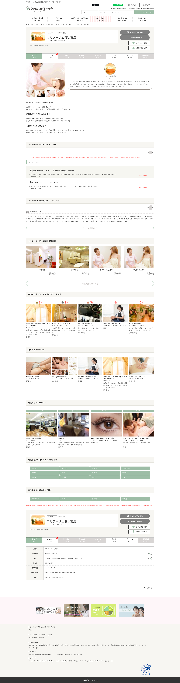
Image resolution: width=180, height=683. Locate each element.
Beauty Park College (61, 661)
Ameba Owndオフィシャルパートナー (55, 654)
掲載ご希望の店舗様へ (120, 8)
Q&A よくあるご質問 (92, 645)
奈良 (30, 630)
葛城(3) (94, 473)
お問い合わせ (105, 645)
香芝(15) (64, 468)
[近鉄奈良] (55, 335)
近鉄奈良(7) (35, 499)
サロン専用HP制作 (35, 654)
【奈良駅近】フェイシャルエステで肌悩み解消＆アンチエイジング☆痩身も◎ (63, 330)
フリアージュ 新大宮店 (52, 549)
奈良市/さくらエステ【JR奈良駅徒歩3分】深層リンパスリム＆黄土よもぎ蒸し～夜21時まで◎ (38, 332)
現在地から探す (147, 12)
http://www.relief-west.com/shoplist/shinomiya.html (60, 572)
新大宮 (31, 637)
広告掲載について (134, 8)
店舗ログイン (147, 5)
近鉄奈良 (41, 637)
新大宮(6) (95, 499)
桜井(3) (64, 473)
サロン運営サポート (75, 654)
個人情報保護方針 (42, 645)
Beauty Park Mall (47, 661)
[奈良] (28, 337)
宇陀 (123, 477)
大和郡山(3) (126, 473)
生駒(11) (94, 468)
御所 (93, 477)
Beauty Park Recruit (96, 661)
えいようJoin (108, 661)
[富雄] (28, 447)
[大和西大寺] (81, 333)
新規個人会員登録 (148, 8)
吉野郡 (64, 477)
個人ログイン (132, 5)
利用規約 (52, 645)
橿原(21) (34, 468)
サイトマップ (33, 648)
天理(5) (34, 473)
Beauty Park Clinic (35, 661)
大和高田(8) (126, 468)
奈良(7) (64, 499)
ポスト (96, 5)
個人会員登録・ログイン (136, 645)
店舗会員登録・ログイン (119, 645)
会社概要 (32, 645)
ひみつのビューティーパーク (79, 661)
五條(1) (34, 477)
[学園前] (60, 447)
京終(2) (124, 499)
